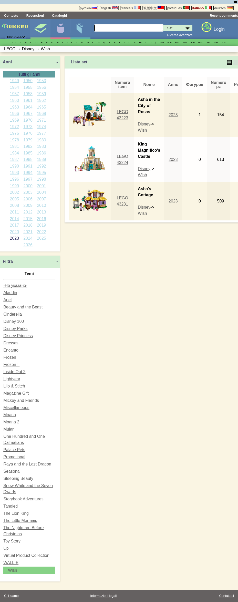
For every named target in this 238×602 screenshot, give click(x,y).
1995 (41, 172)
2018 (28, 225)
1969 (14, 120)
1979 (28, 140)
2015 (28, 219)
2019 (41, 225)
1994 (28, 172)
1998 (41, 179)
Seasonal (11, 471)
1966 (14, 113)
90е (200, 42)
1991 (28, 166)
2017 (14, 225)
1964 (28, 107)
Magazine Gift (16, 393)
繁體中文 (153, 8)
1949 (14, 81)
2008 (14, 205)
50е (170, 42)
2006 (28, 199)
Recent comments (224, 15)
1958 (28, 94)
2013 (41, 212)
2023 (14, 238)
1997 (28, 179)
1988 (28, 159)
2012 (28, 212)
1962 (41, 100)
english (109, 8)
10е (216, 42)
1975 (14, 133)
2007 (41, 199)
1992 (41, 166)
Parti (80, 29)
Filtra (8, 261)
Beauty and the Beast (23, 307)
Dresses (10, 343)
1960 (14, 100)
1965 (41, 107)
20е (223, 42)
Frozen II (11, 364)
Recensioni (35, 15)
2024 (28, 238)
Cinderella (12, 314)
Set (40, 29)
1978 (14, 140)
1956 (41, 87)
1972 (14, 126)
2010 (41, 205)
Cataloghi (59, 15)
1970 (28, 120)
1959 (41, 94)
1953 (41, 81)
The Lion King (16, 513)
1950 (28, 81)
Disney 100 (13, 321)
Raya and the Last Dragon (27, 464)
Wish (12, 570)
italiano (201, 8)
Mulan (9, 429)
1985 (28, 153)
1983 (41, 146)
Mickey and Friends (21, 400)
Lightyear (11, 379)
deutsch (223, 8)
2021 (28, 232)
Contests (11, 15)
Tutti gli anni (29, 74)
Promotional (14, 457)
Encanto (10, 350)
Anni (7, 62)
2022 (41, 232)
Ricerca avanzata (180, 35)
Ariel (7, 300)
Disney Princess (18, 336)
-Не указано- (15, 285)
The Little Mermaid (20, 520)
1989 (41, 159)
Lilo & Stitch (14, 386)
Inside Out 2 (14, 372)
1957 (14, 94)
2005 (14, 199)
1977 (41, 133)
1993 (14, 172)
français (130, 8)
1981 (14, 146)
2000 (28, 186)
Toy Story (11, 541)
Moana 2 (11, 422)
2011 (14, 212)
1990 (14, 166)
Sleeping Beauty (18, 478)
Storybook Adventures (23, 499)
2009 (28, 205)
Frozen (9, 357)
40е (162, 42)
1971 (41, 120)
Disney (144, 124)
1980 (41, 140)
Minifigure (60, 29)
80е (193, 42)
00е (208, 42)
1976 (28, 133)
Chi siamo (11, 596)
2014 (14, 219)
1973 (28, 126)
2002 (14, 192)
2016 (41, 219)
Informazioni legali (103, 596)
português (178, 8)
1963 (14, 107)
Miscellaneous (16, 407)
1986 (41, 153)
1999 (14, 186)
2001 (41, 186)
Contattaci (226, 596)
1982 (28, 146)
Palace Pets (14, 450)
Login (219, 29)
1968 (41, 113)
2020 (14, 232)
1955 (28, 87)
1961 (28, 100)
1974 (41, 126)
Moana (9, 415)
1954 (14, 87)
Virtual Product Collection (26, 555)
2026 (28, 245)
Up (5, 548)
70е (185, 42)
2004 (41, 192)
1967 (28, 113)
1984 (14, 153)
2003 (28, 192)
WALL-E (10, 562)
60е (177, 42)
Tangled (10, 506)
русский (88, 8)
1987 (14, 159)
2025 (41, 238)
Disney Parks (15, 328)
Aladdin (10, 292)
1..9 (14, 42)
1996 (14, 179)
